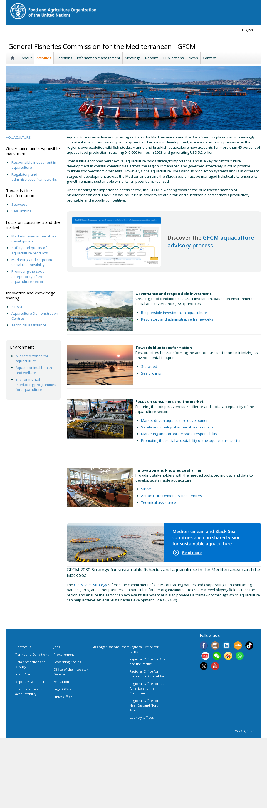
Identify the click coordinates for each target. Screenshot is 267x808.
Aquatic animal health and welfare (34, 370)
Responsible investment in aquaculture (174, 312)
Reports (152, 57)
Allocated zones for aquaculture (32, 358)
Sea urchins (21, 211)
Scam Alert (23, 674)
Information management (98, 57)
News (193, 57)
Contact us (23, 647)
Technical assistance (28, 325)
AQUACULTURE (18, 137)
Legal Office (62, 689)
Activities (43, 57)
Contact (209, 57)
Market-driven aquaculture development (175, 420)
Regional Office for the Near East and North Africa (147, 705)
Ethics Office (62, 697)
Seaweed (19, 204)
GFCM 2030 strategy (90, 584)
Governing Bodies (67, 662)
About (27, 57)
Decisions (64, 57)
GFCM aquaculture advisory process (210, 241)
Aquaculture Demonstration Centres (171, 495)
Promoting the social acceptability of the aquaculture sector (28, 276)
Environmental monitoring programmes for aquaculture (36, 384)
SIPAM (16, 306)
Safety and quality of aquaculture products (29, 250)
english (247, 30)
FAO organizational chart (110, 647)
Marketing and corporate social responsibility (32, 262)
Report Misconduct (29, 682)
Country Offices (142, 717)
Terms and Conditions (32, 654)
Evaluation (61, 682)
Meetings (132, 57)
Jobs (56, 647)
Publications (173, 57)
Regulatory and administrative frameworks (34, 177)
